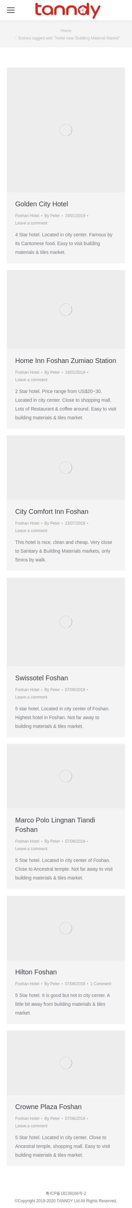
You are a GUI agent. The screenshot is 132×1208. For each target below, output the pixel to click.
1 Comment (100, 983)
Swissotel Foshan (41, 678)
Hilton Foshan (36, 972)
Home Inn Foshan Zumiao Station (65, 360)
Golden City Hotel (41, 204)
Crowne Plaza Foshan (48, 1106)
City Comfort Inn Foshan (51, 511)
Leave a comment (31, 223)
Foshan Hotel (27, 215)
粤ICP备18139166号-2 (66, 1193)
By (52, 215)
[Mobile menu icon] (11, 10)
